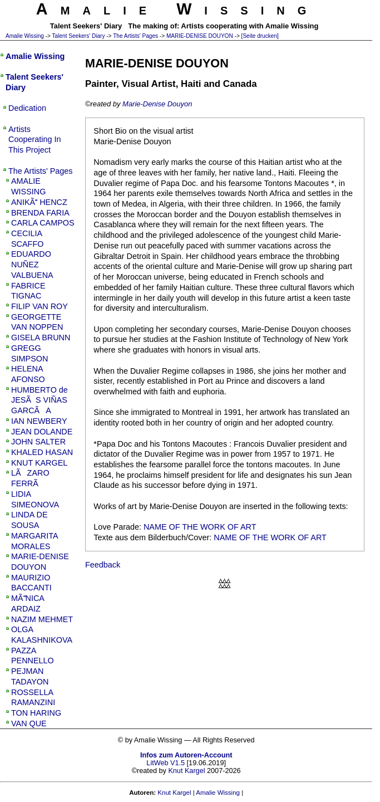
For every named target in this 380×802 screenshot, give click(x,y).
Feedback (102, 564)
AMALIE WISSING (28, 186)
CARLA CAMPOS (43, 222)
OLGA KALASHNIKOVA (41, 634)
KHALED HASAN (42, 452)
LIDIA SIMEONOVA (35, 499)
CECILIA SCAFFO (27, 238)
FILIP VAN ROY (39, 306)
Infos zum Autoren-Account (186, 755)
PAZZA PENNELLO (32, 656)
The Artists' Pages (135, 36)
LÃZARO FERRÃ (30, 478)
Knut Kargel (186, 771)
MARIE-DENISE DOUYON (199, 36)
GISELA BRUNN (40, 337)
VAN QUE (29, 723)
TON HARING (36, 712)
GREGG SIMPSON (29, 353)
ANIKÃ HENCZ (39, 202)
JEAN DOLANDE (41, 431)
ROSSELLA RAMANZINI (33, 697)
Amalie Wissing (25, 36)
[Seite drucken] (260, 36)
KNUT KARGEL (39, 462)
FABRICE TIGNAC (28, 291)
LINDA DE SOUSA (29, 520)
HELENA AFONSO (28, 374)
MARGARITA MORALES (34, 541)
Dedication (27, 108)
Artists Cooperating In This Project (34, 139)
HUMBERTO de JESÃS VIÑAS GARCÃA (39, 400)
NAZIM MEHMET (42, 619)
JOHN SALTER (38, 441)
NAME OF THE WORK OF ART (200, 526)
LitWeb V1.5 (165, 763)
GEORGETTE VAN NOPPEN (37, 322)
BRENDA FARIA (40, 212)
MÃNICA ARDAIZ (28, 603)
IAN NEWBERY (39, 421)
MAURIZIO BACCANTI (31, 583)
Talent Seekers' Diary (78, 36)
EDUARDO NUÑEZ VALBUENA (32, 264)
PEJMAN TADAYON (29, 676)
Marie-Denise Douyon (157, 104)
